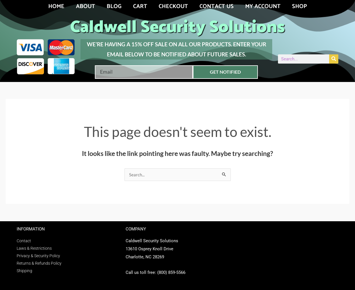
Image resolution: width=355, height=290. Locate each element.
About (85, 6)
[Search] (333, 59)
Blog (114, 6)
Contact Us (216, 6)
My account (263, 6)
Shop (299, 6)
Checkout (173, 6)
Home (56, 6)
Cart (140, 6)
